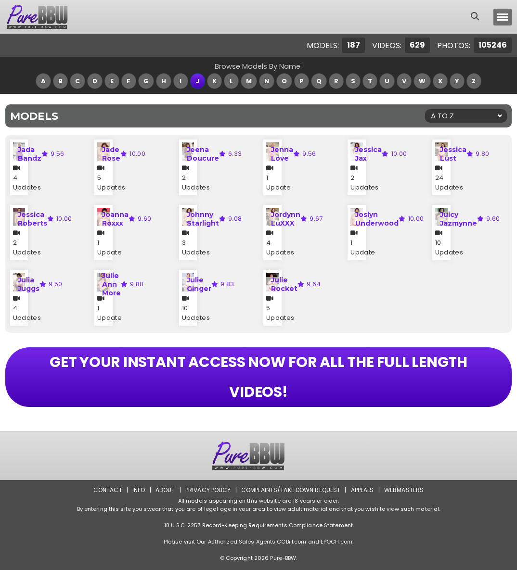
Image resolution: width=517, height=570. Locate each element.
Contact (107, 490)
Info (138, 490)
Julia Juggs (28, 284)
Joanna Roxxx (115, 219)
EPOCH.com (336, 541)
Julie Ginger (199, 284)
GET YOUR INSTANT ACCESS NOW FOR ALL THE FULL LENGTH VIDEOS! (258, 377)
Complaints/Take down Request (290, 490)
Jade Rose (111, 154)
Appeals (362, 490)
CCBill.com (291, 541)
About (165, 490)
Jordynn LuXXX (285, 219)
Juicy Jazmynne (458, 219)
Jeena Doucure (203, 154)
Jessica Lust (453, 154)
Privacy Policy (208, 490)
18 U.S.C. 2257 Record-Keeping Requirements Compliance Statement (258, 525)
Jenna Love (282, 154)
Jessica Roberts (32, 219)
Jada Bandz (29, 154)
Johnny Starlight (203, 219)
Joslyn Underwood (377, 219)
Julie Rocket (284, 284)
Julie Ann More (111, 284)
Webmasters (404, 490)
